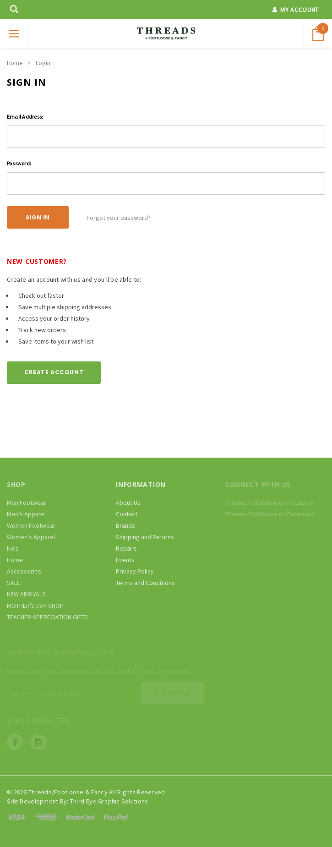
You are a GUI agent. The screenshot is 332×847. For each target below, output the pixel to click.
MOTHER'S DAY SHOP (35, 605)
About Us (128, 502)
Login (43, 63)
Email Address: (25, 116)
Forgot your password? (119, 217)
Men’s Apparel (26, 514)
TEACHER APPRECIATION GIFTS (47, 617)
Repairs (126, 548)
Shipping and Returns (145, 537)
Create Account (53, 372)
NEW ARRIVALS (26, 594)
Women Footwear (31, 525)
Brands (125, 525)
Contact (126, 514)
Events (125, 560)
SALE (13, 583)
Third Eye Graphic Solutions (109, 801)
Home (15, 63)
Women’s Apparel (31, 537)
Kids (13, 548)
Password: (19, 163)
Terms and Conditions (145, 583)
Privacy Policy (135, 571)
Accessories (24, 571)
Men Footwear (26, 502)
